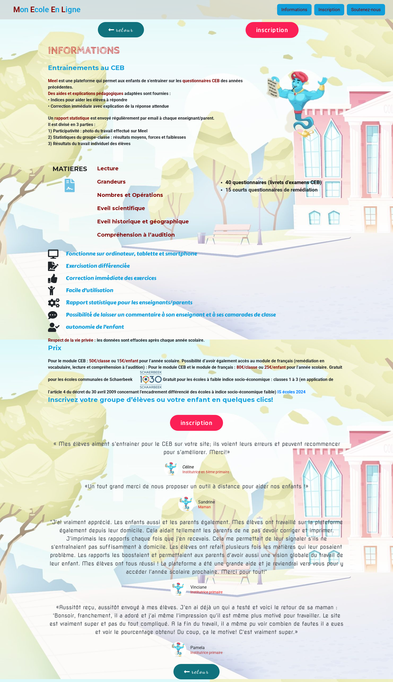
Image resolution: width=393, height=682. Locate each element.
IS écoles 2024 (291, 391)
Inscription (329, 9)
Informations (294, 9)
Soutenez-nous (366, 9)
